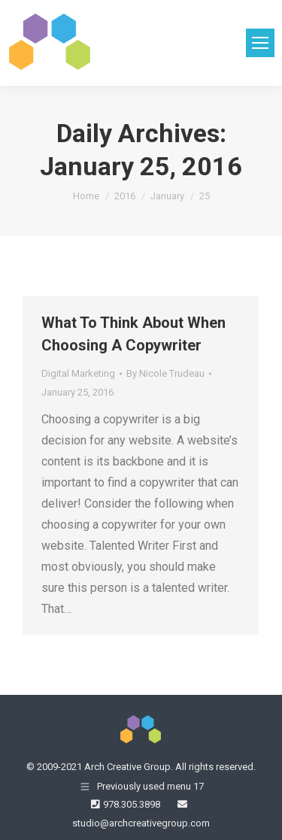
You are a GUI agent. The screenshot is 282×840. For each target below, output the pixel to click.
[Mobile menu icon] (260, 43)
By (165, 373)
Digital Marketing (78, 373)
